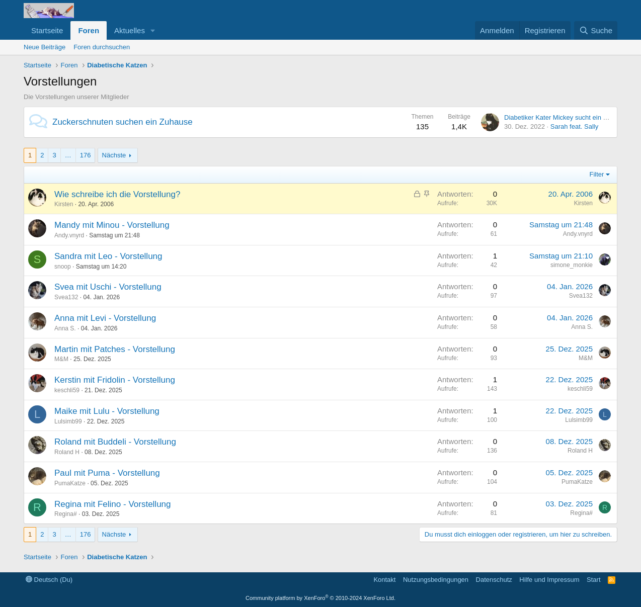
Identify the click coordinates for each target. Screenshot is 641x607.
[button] (153, 30)
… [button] (68, 155)
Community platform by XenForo (320, 598)
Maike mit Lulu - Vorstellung (106, 411)
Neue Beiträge (44, 47)
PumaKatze (70, 483)
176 (85, 155)
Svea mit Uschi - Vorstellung (108, 287)
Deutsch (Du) (49, 579)
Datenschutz (494, 579)
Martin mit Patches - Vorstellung (114, 349)
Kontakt (384, 579)
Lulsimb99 (68, 421)
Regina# (65, 513)
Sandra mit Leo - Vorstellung (108, 256)
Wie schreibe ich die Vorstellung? (117, 194)
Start (593, 579)
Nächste (114, 155)
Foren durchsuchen (101, 47)
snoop (62, 266)
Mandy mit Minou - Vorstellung (112, 225)
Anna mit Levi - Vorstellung (105, 318)
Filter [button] (597, 174)
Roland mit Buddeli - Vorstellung (115, 442)
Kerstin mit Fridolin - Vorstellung (114, 380)
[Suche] (595, 30)
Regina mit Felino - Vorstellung (112, 504)
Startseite (47, 30)
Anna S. (65, 328)
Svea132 (66, 297)
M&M (61, 359)
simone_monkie (571, 265)
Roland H (66, 452)
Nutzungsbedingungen (435, 579)
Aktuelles (129, 30)
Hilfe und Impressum (549, 579)
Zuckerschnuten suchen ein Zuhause (122, 122)
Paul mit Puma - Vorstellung (107, 473)
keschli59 (66, 390)
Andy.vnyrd (69, 235)
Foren (88, 30)
